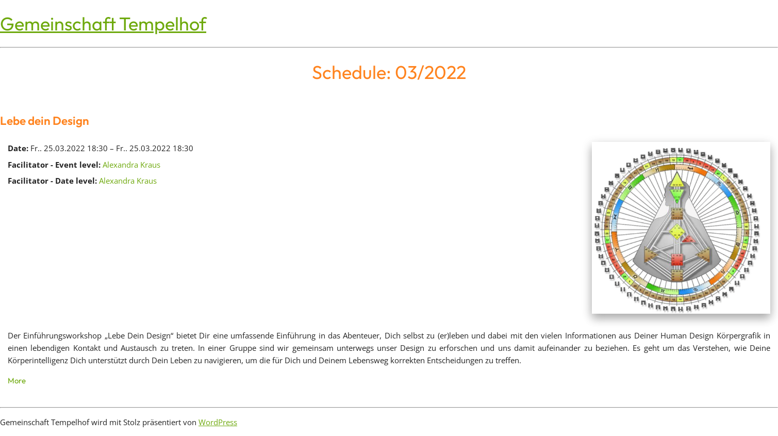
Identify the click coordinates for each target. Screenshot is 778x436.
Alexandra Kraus (131, 164)
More (17, 380)
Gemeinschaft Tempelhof (103, 23)
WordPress (217, 422)
